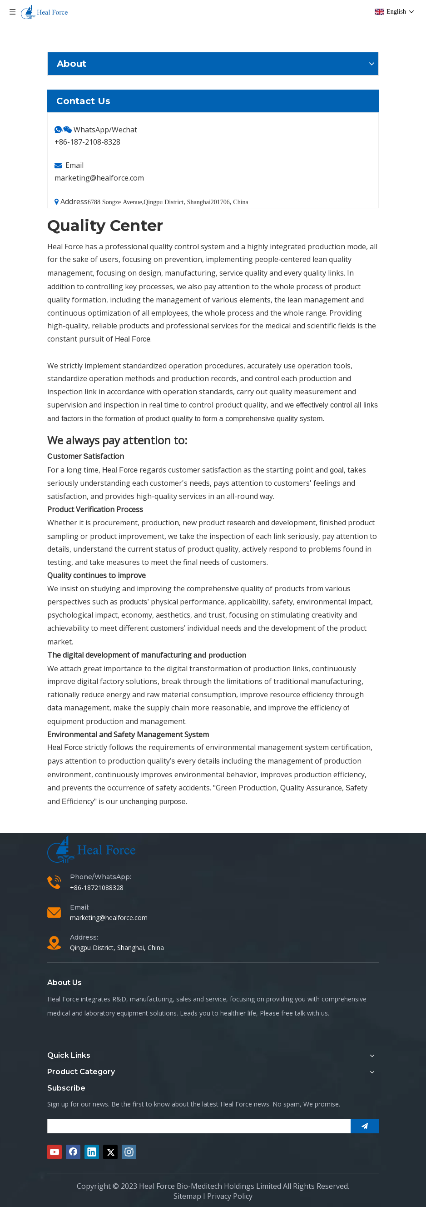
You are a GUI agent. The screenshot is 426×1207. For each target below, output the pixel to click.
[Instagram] (129, 1152)
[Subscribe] (365, 1126)
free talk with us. (305, 1013)
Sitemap (187, 1196)
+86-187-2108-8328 (87, 142)
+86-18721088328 (97, 887)
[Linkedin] (91, 1152)
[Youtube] (54, 1152)
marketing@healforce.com (99, 178)
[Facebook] (73, 1152)
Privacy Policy (230, 1196)
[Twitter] (110, 1152)
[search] (196, 1126)
